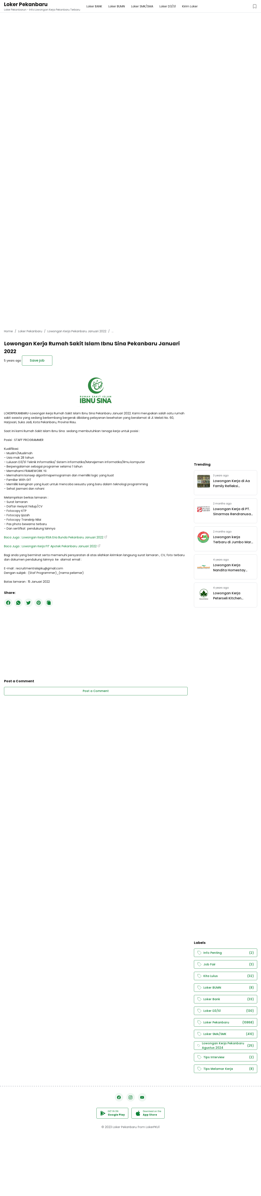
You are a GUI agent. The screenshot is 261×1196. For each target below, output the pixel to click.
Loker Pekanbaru (26, 4)
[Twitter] (28, 603)
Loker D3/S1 (225, 1011)
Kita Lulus (225, 976)
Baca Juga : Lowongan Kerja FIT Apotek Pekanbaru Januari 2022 (50, 546)
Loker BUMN (225, 987)
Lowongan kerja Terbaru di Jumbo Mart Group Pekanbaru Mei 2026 (233, 540)
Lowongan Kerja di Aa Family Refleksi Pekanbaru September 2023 (232, 483)
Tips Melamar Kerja (225, 1069)
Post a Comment (96, 691)
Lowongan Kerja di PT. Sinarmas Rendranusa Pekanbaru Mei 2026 (232, 512)
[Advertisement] (126, 29)
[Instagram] (130, 1097)
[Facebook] (8, 603)
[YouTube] (142, 1097)
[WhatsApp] (18, 603)
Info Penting (225, 953)
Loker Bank (225, 999)
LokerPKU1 (153, 1127)
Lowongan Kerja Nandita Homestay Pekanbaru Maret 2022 (232, 568)
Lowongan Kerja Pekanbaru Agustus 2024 (225, 1045)
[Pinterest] (38, 603)
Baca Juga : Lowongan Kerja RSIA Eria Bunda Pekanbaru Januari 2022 (53, 537)
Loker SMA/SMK (225, 1034)
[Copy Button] (49, 603)
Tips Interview (225, 1057)
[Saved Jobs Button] (254, 6)
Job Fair (225, 964)
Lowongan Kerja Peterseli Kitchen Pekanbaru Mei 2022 (230, 596)
